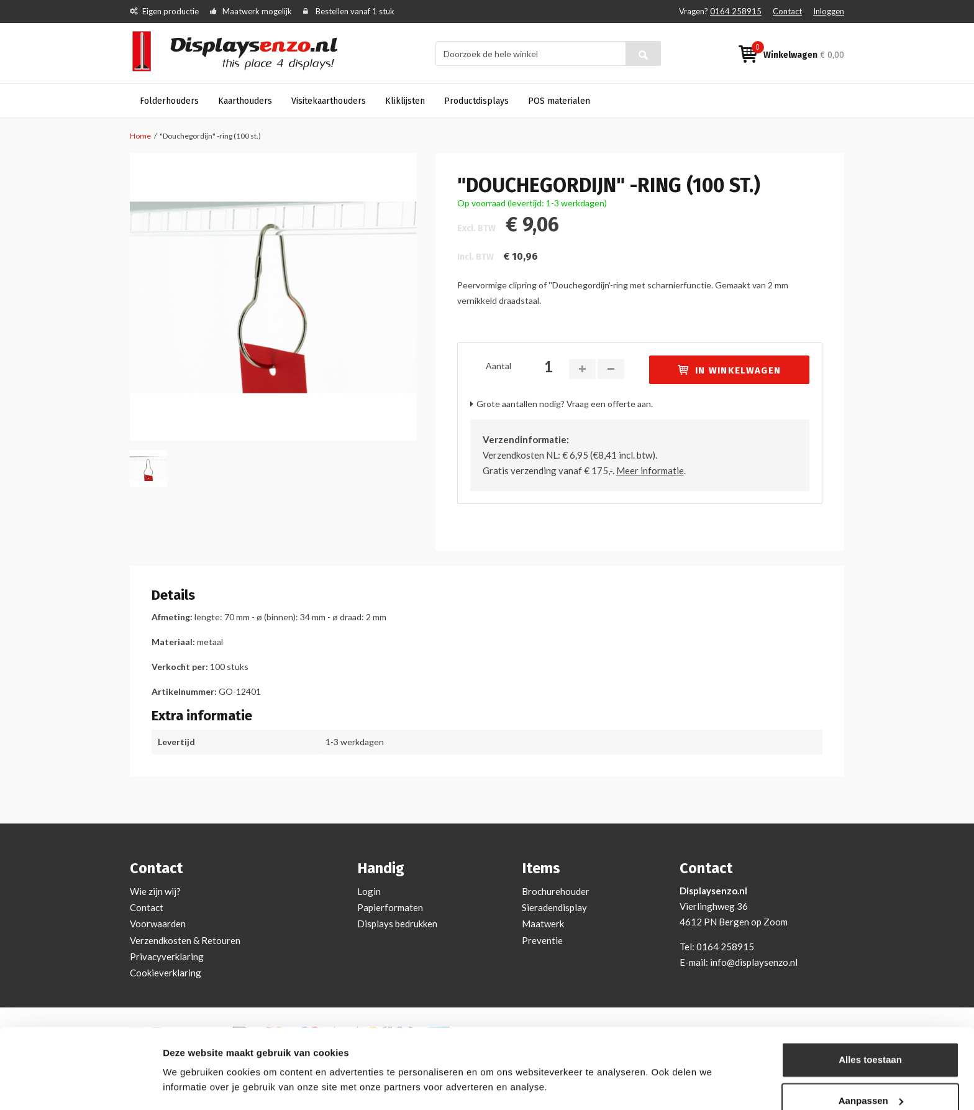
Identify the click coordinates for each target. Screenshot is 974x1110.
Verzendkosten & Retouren (185, 940)
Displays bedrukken (397, 923)
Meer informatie (650, 470)
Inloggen (828, 11)
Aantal (498, 365)
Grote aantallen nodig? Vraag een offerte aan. (564, 403)
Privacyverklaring (167, 956)
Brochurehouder (555, 891)
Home (140, 135)
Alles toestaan (870, 1024)
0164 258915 (736, 11)
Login (369, 891)
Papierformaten (390, 907)
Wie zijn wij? (155, 891)
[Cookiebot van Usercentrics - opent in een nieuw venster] (80, 1085)
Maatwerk (543, 923)
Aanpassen (871, 1064)
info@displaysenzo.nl (754, 962)
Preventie (542, 940)
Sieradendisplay (554, 907)
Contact (787, 11)
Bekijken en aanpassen (214, 1085)
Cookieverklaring (165, 972)
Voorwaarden (158, 923)
